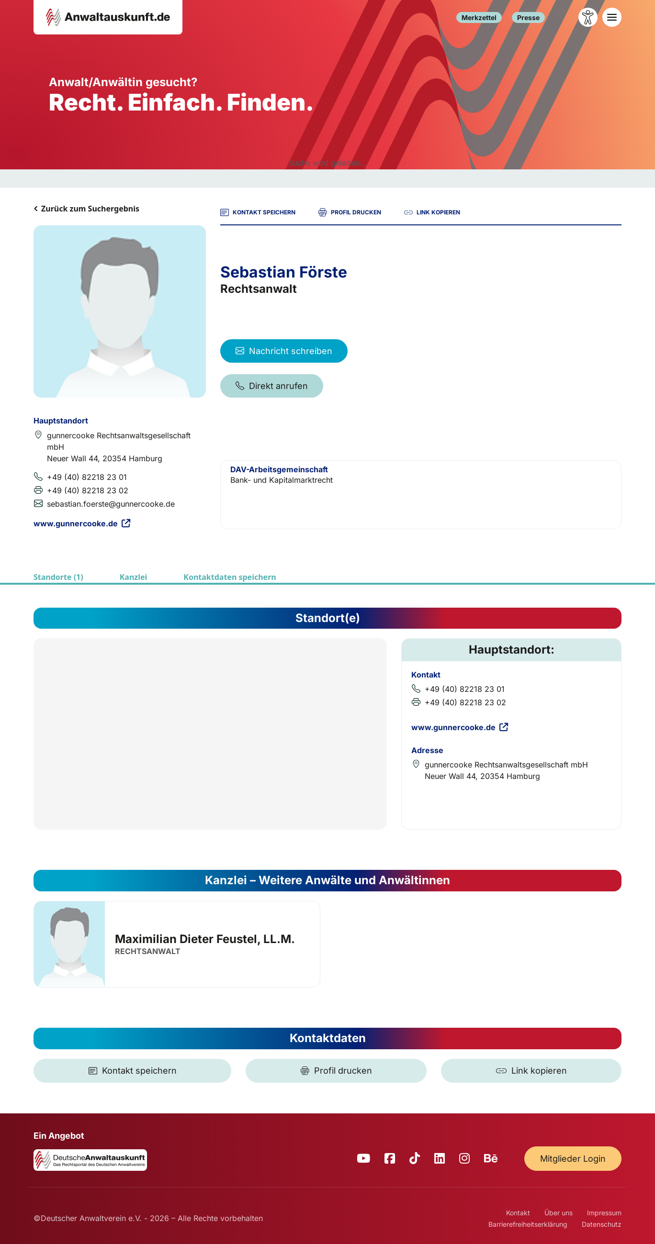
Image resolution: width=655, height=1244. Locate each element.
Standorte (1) (58, 577)
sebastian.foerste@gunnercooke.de (111, 504)
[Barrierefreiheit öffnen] (588, 17)
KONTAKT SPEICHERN (257, 212)
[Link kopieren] (531, 1071)
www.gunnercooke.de (82, 523)
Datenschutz (601, 1224)
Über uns (558, 1213)
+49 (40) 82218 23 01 (87, 477)
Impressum (604, 1213)
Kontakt (518, 1213)
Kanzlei (133, 577)
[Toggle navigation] (611, 17)
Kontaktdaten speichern (229, 577)
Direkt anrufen (272, 386)
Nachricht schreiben (284, 351)
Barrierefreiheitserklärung (527, 1224)
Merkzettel (479, 17)
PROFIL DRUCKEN (349, 212)
